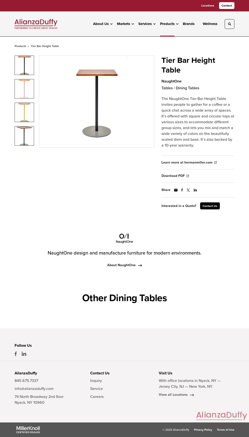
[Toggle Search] (229, 24)
